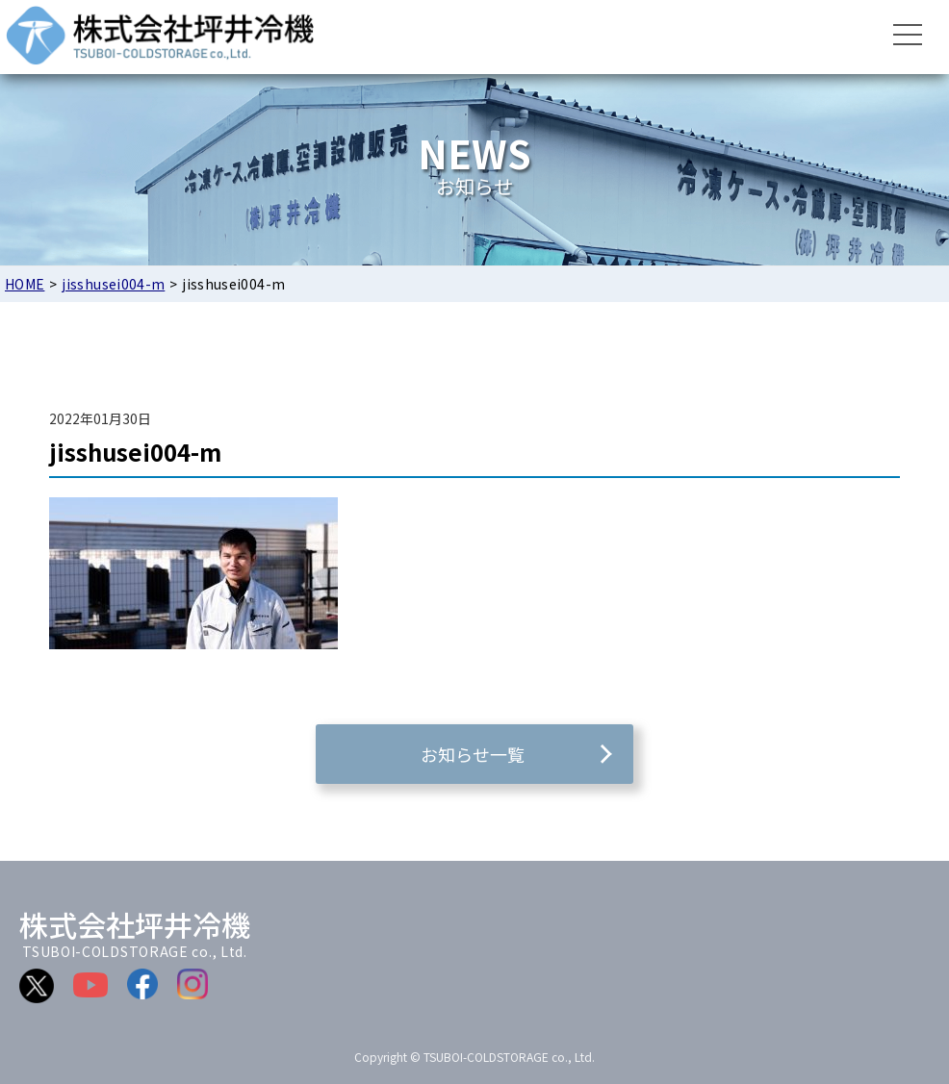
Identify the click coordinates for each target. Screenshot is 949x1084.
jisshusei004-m (113, 283)
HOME (24, 283)
